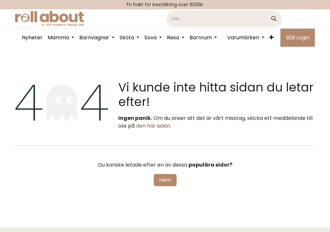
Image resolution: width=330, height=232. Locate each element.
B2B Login (297, 37)
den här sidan (153, 126)
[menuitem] (32, 37)
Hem (165, 180)
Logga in (299, 19)
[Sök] (274, 19)
